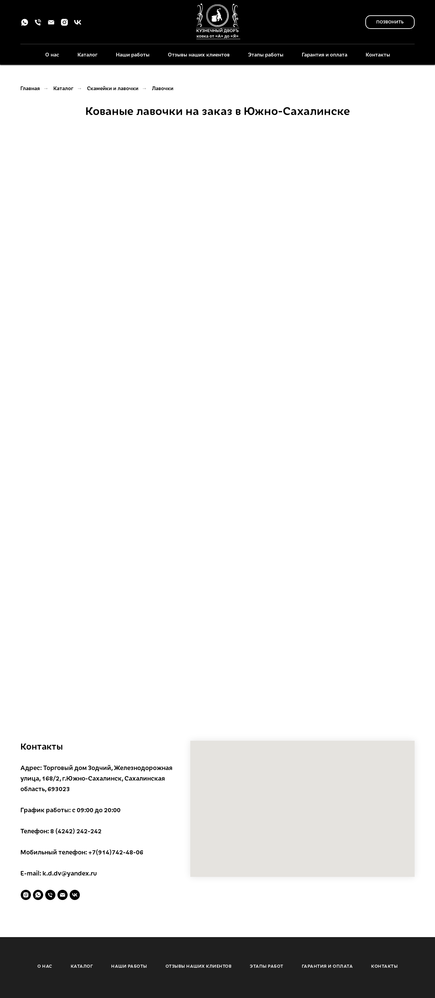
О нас (52, 54)
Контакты (378, 54)
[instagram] (64, 25)
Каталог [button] (87, 54)
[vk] (77, 25)
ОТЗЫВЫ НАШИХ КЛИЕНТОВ (199, 966)
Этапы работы (265, 54)
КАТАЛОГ (82, 966)
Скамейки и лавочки (112, 88)
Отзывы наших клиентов (199, 54)
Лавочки (162, 88)
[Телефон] (38, 25)
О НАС (44, 966)
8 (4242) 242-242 (76, 831)
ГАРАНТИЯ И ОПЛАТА (327, 966)
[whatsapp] (24, 25)
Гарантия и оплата (324, 54)
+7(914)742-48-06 (115, 852)
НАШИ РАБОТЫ (129, 966)
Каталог (63, 88)
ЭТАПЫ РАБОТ (266, 966)
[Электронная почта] (51, 25)
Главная (30, 88)
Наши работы (133, 54)
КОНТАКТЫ (384, 966)
